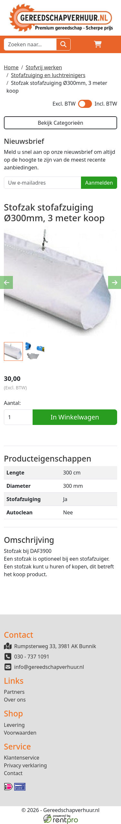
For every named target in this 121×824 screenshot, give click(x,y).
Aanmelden (99, 182)
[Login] (82, 44)
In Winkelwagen (75, 417)
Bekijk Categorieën (60, 122)
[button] (113, 44)
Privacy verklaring (25, 765)
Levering (14, 724)
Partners (14, 691)
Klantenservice (21, 757)
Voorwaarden (20, 732)
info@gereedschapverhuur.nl (49, 666)
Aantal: (12, 402)
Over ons (15, 699)
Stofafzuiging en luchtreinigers (48, 75)
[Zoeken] (63, 44)
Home (11, 67)
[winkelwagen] (98, 44)
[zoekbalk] (30, 44)
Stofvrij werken (43, 67)
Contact (13, 773)
